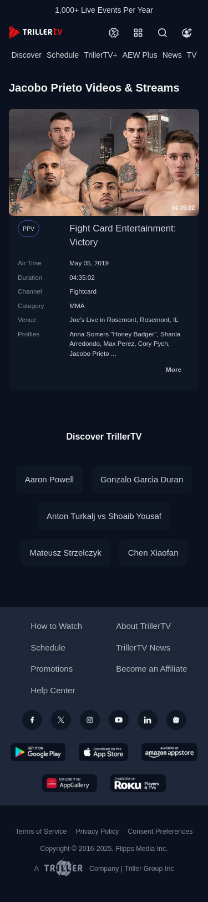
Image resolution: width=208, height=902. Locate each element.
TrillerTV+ (101, 55)
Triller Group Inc (149, 869)
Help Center (53, 690)
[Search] (162, 33)
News (172, 55)
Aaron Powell (49, 479)
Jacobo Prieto (89, 353)
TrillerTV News (143, 647)
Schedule (63, 55)
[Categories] (138, 33)
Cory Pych (153, 343)
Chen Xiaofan (153, 552)
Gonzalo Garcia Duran (141, 479)
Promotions (52, 668)
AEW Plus (140, 55)
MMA (76, 305)
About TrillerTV (143, 626)
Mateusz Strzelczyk (65, 552)
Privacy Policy (97, 831)
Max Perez (118, 343)
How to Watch (56, 626)
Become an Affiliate (151, 668)
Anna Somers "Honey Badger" (112, 333)
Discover (26, 55)
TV (192, 55)
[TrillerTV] (35, 32)
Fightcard (83, 291)
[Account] (187, 33)
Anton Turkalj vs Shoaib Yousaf (104, 516)
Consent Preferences (160, 831)
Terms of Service (41, 831)
